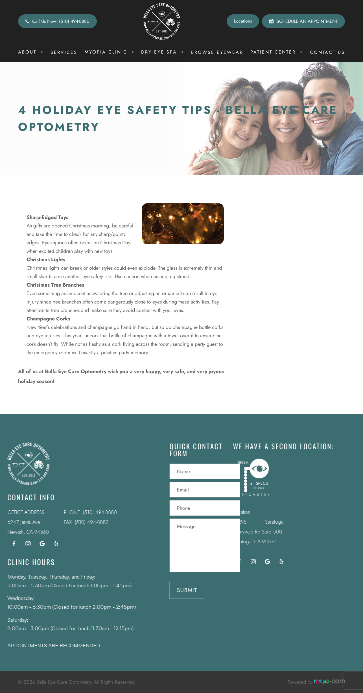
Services (64, 52)
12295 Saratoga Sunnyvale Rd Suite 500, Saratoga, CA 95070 (244, 531)
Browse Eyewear (217, 52)
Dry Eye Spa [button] (162, 52)
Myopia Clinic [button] (109, 52)
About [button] (30, 52)
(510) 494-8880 (86, 512)
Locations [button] (243, 21)
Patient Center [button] (276, 52)
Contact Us (327, 52)
